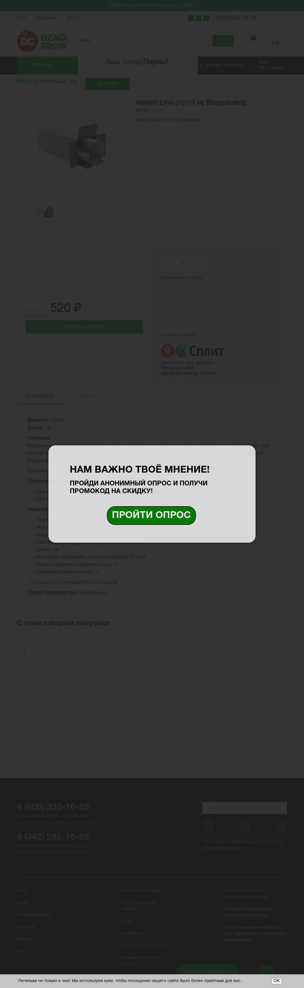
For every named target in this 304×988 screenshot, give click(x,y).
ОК (277, 981)
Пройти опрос (151, 515)
